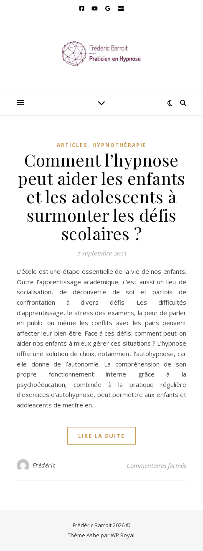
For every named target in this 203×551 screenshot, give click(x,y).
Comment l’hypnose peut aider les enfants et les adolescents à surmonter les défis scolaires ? (101, 196)
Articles (72, 145)
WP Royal (122, 535)
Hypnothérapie (119, 145)
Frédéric (44, 465)
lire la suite (101, 436)
